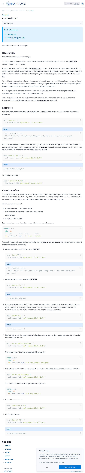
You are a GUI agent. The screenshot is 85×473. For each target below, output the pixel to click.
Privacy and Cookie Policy (46, 462)
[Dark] (82, 4)
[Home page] (16, 3)
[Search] (72, 3)
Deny (48, 467)
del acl (7, 452)
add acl (7, 446)
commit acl (30, 11)
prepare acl (9, 459)
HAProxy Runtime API (12, 11)
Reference (22, 11)
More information (59, 462)
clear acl (8, 449)
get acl (7, 456)
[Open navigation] (2, 4)
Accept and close (70, 467)
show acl (8, 463)
